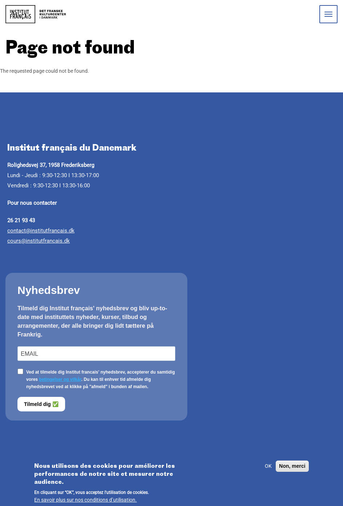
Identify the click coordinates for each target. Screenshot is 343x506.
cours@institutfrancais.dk (38, 241)
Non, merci (292, 468)
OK (268, 468)
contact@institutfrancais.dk (41, 230)
